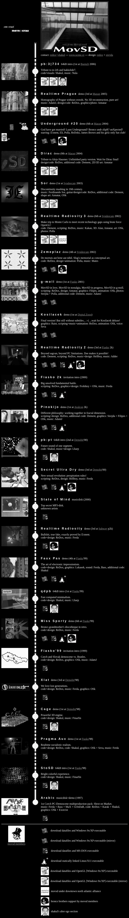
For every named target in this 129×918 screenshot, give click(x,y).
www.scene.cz (76, 55)
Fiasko (73, 281)
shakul (61, 55)
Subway (103, 528)
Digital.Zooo (84, 314)
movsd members (16, 843)
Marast (96, 93)
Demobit (79, 439)
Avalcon (78, 407)
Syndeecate (69, 183)
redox (53, 55)
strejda (109, 55)
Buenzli (85, 64)
